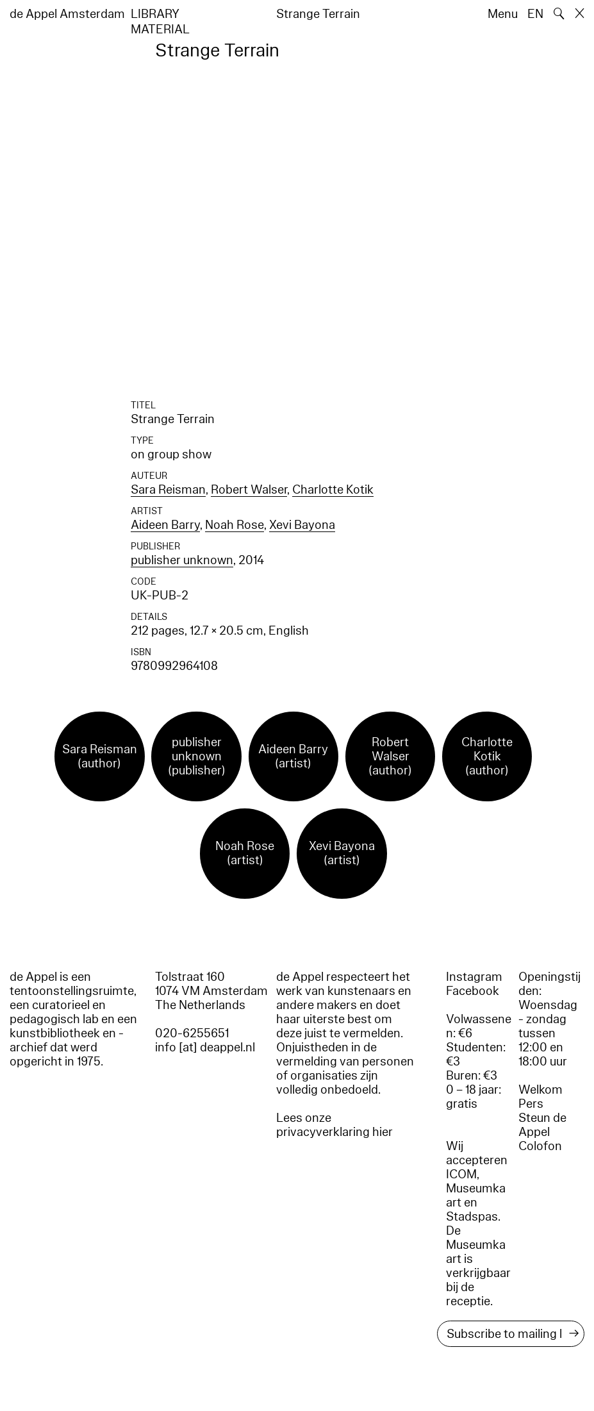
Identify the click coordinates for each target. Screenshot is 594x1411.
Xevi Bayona (302, 525)
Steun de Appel (542, 1125)
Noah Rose (234, 525)
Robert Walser (249, 489)
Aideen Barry (165, 525)
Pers (530, 1104)
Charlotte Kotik (333, 489)
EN (535, 14)
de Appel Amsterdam (67, 14)
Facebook (472, 991)
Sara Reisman (168, 489)
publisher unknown (182, 560)
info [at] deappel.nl (205, 1047)
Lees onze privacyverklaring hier (334, 1125)
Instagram (474, 977)
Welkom (540, 1089)
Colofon (540, 1146)
